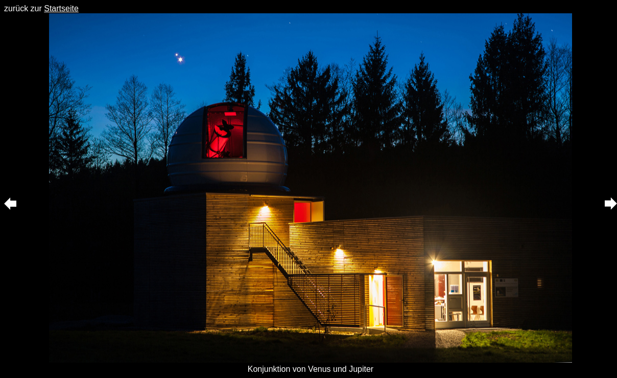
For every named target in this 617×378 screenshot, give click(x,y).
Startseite (61, 8)
